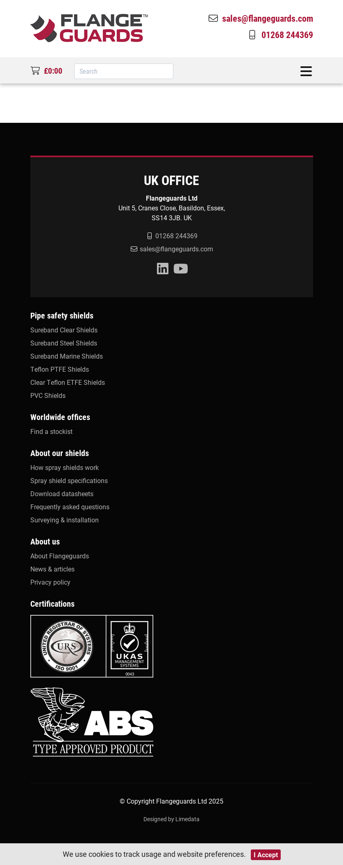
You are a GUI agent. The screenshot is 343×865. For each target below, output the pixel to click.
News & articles (52, 569)
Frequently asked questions (69, 506)
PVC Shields (48, 395)
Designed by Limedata (171, 819)
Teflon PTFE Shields (59, 369)
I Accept (266, 854)
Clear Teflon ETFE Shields (67, 382)
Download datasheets (61, 493)
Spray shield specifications (69, 480)
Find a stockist (51, 431)
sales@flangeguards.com (260, 18)
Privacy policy (50, 582)
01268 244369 (280, 34)
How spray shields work (64, 467)
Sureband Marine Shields (66, 356)
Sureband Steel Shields (63, 343)
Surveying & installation (64, 519)
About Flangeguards (59, 555)
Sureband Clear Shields (64, 329)
